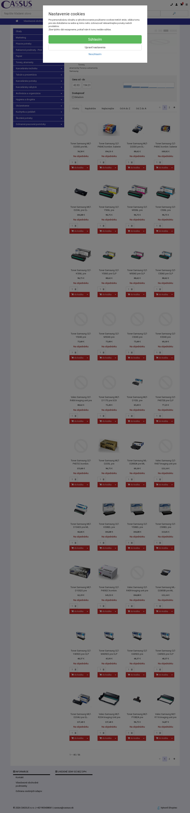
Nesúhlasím (95, 54)
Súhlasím (95, 39)
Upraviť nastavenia (95, 47)
